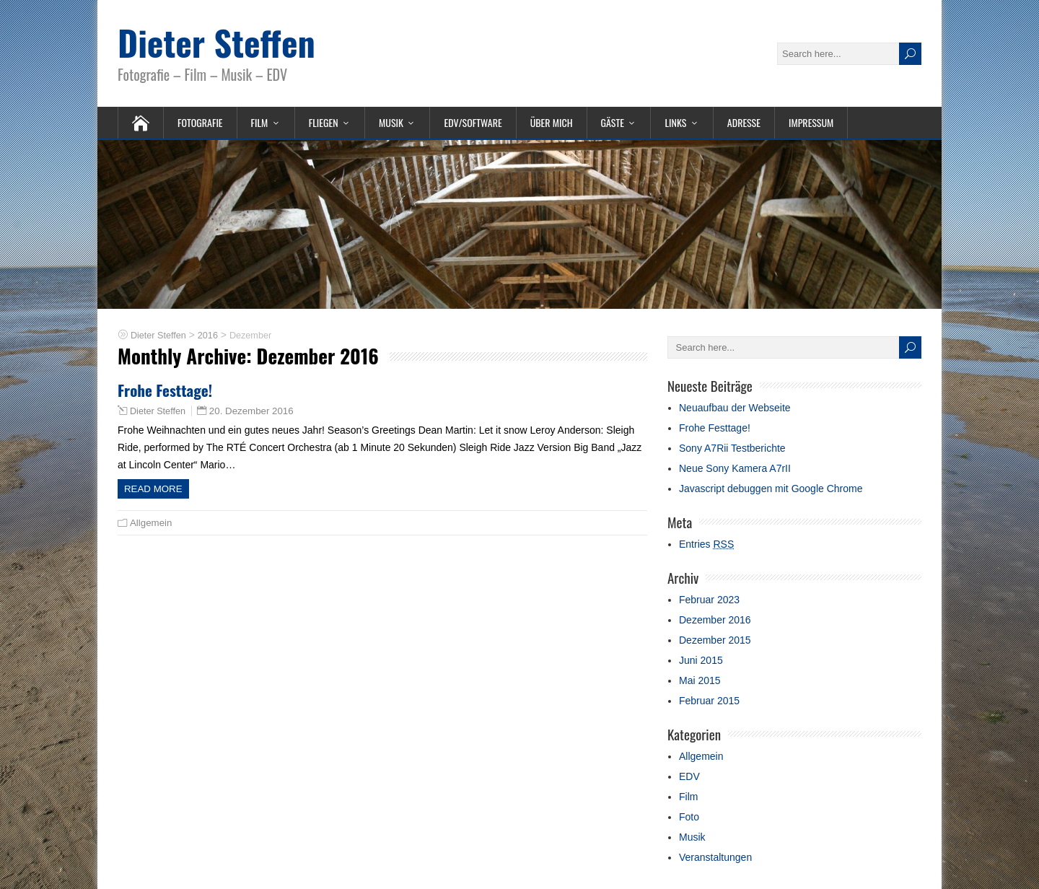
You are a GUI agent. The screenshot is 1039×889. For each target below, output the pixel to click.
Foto (689, 817)
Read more (153, 488)
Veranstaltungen (715, 857)
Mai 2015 (700, 680)
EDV (689, 776)
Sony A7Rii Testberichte (732, 448)
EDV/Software (472, 122)
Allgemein (151, 522)
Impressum (811, 122)
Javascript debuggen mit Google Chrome (770, 488)
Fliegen (323, 122)
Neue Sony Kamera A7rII (735, 468)
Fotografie (200, 122)
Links (675, 122)
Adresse (743, 122)
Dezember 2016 (715, 620)
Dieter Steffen (216, 42)
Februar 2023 (709, 599)
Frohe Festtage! (165, 390)
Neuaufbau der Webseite (735, 407)
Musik (391, 122)
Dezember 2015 (715, 640)
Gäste (612, 122)
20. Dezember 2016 (251, 411)
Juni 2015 (701, 660)
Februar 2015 (709, 700)
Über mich (551, 122)
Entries (706, 544)
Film (259, 122)
